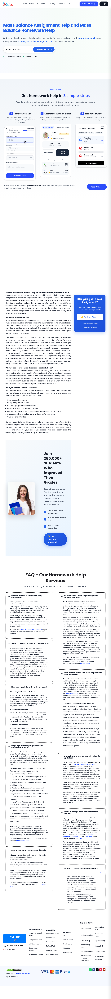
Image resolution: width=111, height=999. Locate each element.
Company (74, 4)
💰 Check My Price (90, 316)
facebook (66, 836)
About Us (66, 948)
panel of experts (72, 693)
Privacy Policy (51, 942)
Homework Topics (36, 955)
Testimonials (68, 940)
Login (104, 4)
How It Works (28, 4)
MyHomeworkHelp (23, 974)
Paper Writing (100, 940)
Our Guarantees (52, 954)
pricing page (85, 663)
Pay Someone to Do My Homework (86, 958)
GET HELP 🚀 (15, 938)
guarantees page (22, 840)
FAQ (64, 936)
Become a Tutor (52, 934)
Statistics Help (100, 951)
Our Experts (67, 944)
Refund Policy (51, 946)
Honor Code (50, 938)
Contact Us (67, 952)
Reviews (62, 4)
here (80, 838)
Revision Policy (51, 950)
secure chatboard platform (84, 764)
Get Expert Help (44, 49)
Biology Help (99, 946)
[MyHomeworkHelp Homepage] (12, 4)
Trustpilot (88, 836)
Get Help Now (88, 4)
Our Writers (41, 4)
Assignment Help (35, 940)
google (90, 834)
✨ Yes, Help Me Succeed (55, 539)
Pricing (52, 4)
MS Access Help (87, 951)
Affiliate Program (35, 944)
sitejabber (74, 836)
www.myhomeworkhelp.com (31, 629)
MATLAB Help (85, 940)
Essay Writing (86, 928)
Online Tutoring (87, 935)
